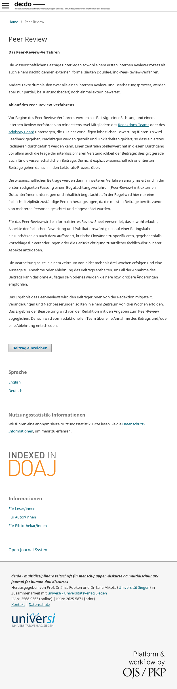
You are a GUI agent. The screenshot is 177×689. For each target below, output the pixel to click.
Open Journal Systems (29, 549)
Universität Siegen (134, 587)
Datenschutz (39, 604)
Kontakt (18, 604)
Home (13, 21)
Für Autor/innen (22, 517)
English (15, 382)
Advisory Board (21, 132)
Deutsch (15, 390)
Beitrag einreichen (30, 347)
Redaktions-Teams (133, 124)
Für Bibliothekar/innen (28, 525)
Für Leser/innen (22, 508)
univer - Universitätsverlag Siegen (77, 593)
